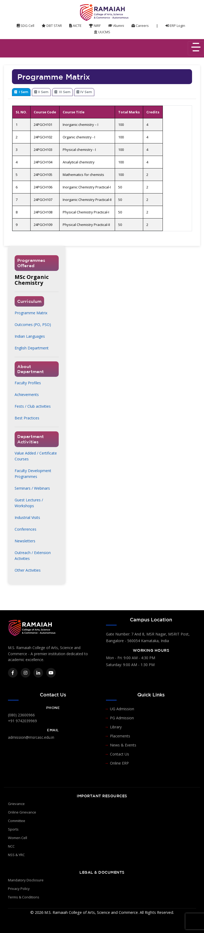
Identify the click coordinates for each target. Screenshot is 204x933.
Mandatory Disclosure (26, 880)
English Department (32, 347)
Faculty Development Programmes (33, 473)
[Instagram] (25, 673)
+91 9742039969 (22, 720)
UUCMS (102, 32)
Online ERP (119, 763)
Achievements (27, 394)
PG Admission (122, 717)
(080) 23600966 (21, 714)
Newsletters (25, 540)
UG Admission (122, 708)
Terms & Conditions (23, 897)
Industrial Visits (27, 517)
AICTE (75, 25)
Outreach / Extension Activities (33, 555)
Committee (16, 820)
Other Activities (28, 570)
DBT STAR (52, 25)
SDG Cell (25, 25)
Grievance (16, 803)
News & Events (123, 745)
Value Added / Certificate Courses (36, 456)
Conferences (25, 529)
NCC (11, 846)
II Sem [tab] (41, 92)
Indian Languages (30, 336)
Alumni (116, 25)
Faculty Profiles (28, 382)
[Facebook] (13, 673)
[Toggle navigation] (196, 48)
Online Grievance (22, 812)
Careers (140, 25)
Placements (120, 735)
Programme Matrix (31, 312)
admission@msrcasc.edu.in (31, 737)
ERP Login (175, 25)
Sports (13, 829)
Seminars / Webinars (32, 488)
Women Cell (17, 837)
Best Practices (27, 417)
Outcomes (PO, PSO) (33, 324)
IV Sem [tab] (84, 92)
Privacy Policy (19, 888)
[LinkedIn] (38, 673)
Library (116, 726)
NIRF (95, 25)
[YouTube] (51, 673)
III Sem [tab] (62, 92)
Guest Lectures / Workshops (29, 502)
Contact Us (119, 754)
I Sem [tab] (21, 92)
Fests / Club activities (33, 406)
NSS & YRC (16, 854)
